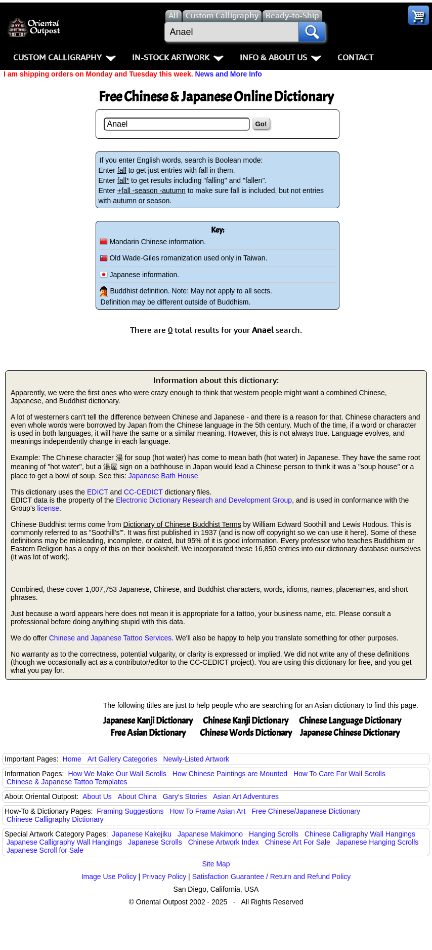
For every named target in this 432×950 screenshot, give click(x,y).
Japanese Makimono (210, 834)
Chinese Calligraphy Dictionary (55, 819)
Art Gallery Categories (122, 759)
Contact (355, 57)
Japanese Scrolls (155, 842)
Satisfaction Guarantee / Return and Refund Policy (271, 876)
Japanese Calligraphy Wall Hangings (64, 842)
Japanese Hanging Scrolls (377, 842)
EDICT (97, 492)
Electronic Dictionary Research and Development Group (204, 500)
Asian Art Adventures (246, 796)
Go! (261, 124)
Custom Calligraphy (64, 57)
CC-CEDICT (143, 492)
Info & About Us (280, 57)
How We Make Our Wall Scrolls (117, 774)
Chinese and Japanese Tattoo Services (110, 638)
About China (137, 796)
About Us (97, 796)
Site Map (216, 864)
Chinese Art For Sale (297, 842)
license (48, 508)
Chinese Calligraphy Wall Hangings (360, 834)
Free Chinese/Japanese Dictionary (305, 811)
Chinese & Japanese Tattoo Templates (67, 782)
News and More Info (228, 74)
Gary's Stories (185, 796)
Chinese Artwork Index (223, 842)
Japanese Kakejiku (142, 834)
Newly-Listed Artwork (196, 759)
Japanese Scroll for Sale (45, 850)
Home (72, 759)
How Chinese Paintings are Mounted (229, 774)
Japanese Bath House (163, 476)
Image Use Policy (109, 876)
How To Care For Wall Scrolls (339, 774)
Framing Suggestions (130, 811)
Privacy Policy (164, 876)
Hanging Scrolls (273, 834)
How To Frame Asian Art (207, 811)
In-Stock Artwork (178, 57)
